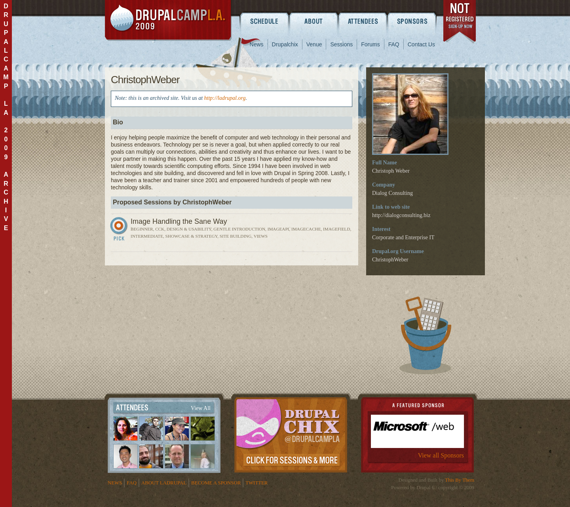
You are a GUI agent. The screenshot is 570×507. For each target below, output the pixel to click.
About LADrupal (163, 483)
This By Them (459, 480)
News (257, 44)
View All (201, 408)
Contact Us (421, 44)
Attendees (363, 21)
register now (460, 23)
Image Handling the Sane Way (179, 221)
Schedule (264, 21)
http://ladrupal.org (225, 98)
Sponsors (412, 21)
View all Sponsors (441, 455)
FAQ (393, 44)
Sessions (341, 44)
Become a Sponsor (216, 483)
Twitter (256, 483)
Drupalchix (285, 44)
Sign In (120, 230)
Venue (314, 44)
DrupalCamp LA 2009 (168, 20)
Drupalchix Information (290, 433)
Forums (370, 44)
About (313, 21)
